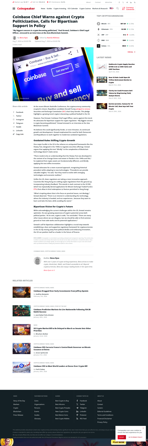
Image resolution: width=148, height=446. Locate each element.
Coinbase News (39, 251)
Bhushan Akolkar (42, 334)
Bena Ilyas (24, 38)
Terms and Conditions (105, 415)
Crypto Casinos (85, 8)
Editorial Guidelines (104, 411)
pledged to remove (83, 109)
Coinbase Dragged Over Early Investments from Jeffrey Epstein (61, 291)
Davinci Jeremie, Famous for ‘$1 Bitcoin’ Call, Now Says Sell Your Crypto (121, 106)
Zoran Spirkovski (42, 353)
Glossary (37, 418)
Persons (37, 408)
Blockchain (17, 411)
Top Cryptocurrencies (110, 15)
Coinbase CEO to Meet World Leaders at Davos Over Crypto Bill (60, 366)
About (88, 2)
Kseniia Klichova (53, 38)
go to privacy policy (135, 437)
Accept (121, 437)
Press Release (18, 415)
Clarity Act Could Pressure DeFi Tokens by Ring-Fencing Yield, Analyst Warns (121, 93)
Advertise (108, 2)
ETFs (35, 189)
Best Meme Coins (61, 415)
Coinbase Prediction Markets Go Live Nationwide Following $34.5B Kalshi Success (62, 310)
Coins (36, 401)
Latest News (104, 57)
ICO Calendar (73, 8)
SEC (64, 111)
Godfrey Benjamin (42, 294)
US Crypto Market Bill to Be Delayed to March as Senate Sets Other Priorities (62, 329)
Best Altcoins (60, 404)
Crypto (15, 408)
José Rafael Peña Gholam (45, 315)
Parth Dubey (40, 369)
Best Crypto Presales (62, 408)
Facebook (18, 112)
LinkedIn (18, 130)
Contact (98, 2)
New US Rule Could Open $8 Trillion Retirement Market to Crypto (120, 79)
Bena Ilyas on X (49, 270)
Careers (100, 408)
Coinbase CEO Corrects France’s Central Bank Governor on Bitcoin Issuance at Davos (62, 348)
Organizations (39, 404)
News (43, 8)
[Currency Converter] (128, 8)
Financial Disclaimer (104, 418)
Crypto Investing (60, 8)
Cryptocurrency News (53, 251)
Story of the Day (60, 306)
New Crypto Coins (61, 411)
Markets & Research (100, 8)
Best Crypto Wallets (62, 418)
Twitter (17, 116)
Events (36, 411)
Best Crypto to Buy (62, 401)
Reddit (17, 127)
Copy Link (18, 134)
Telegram (18, 123)
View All (130, 52)
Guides (49, 8)
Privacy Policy (102, 422)
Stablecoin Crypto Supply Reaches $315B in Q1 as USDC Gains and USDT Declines (122, 66)
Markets (16, 404)
